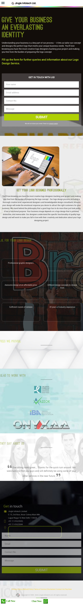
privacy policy (53, 123)
